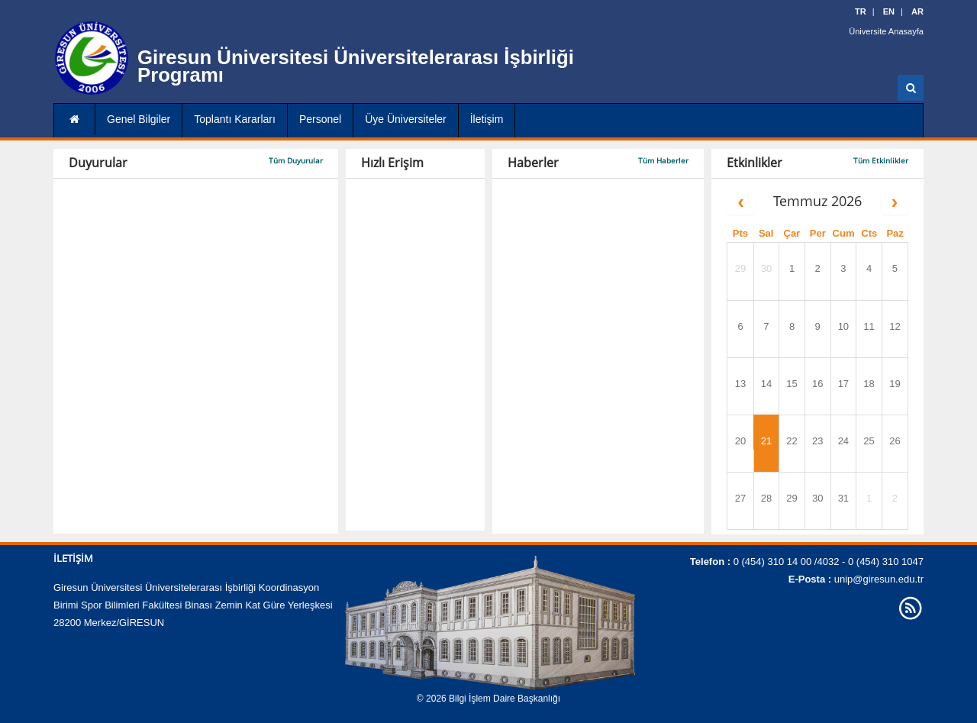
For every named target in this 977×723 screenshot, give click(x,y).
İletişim (487, 119)
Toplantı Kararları (235, 119)
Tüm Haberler (663, 160)
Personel (320, 119)
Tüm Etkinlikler (880, 160)
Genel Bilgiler (138, 119)
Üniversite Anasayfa (887, 30)
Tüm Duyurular (296, 160)
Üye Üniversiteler (406, 119)
